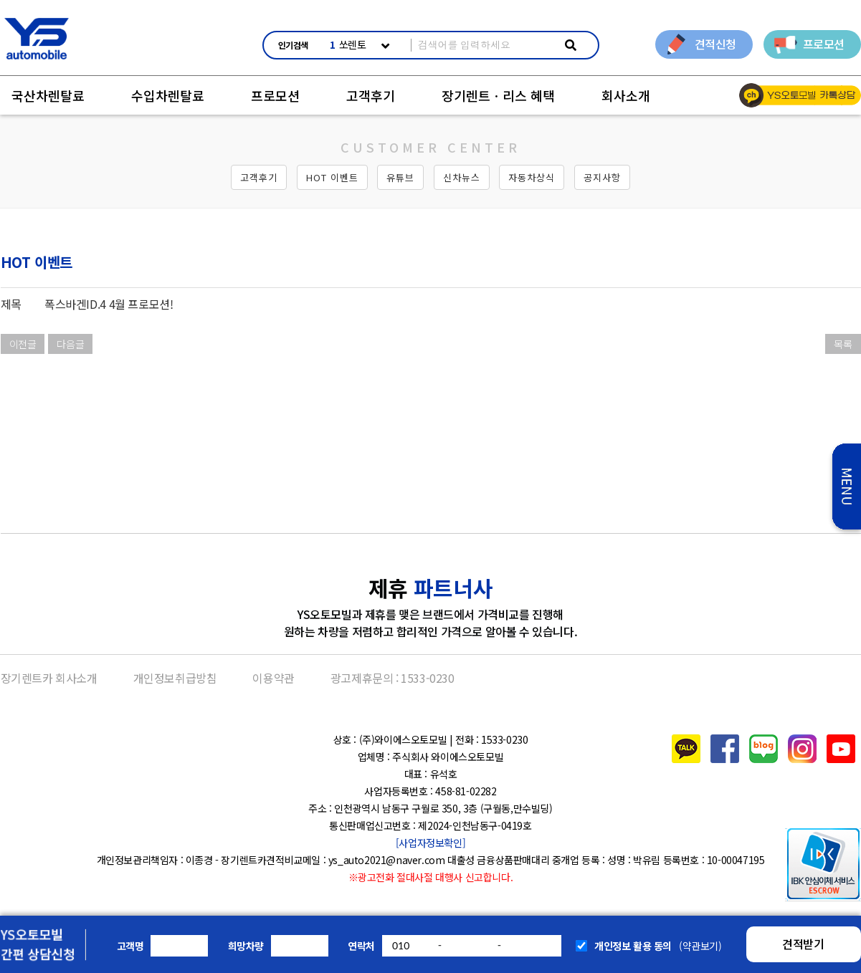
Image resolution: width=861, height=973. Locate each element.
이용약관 (273, 677)
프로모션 (824, 43)
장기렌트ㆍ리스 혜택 (498, 95)
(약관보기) (700, 946)
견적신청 (715, 43)
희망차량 (246, 946)
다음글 (70, 344)
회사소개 (625, 95)
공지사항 (602, 177)
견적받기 (803, 943)
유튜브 (400, 177)
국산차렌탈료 (48, 95)
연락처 (361, 946)
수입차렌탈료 (167, 95)
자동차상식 (531, 177)
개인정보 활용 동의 (633, 946)
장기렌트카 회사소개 (49, 677)
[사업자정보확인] (430, 842)
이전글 (23, 344)
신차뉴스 (461, 177)
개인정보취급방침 (175, 677)
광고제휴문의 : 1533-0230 (392, 677)
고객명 (130, 946)
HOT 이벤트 (332, 177)
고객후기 (370, 95)
